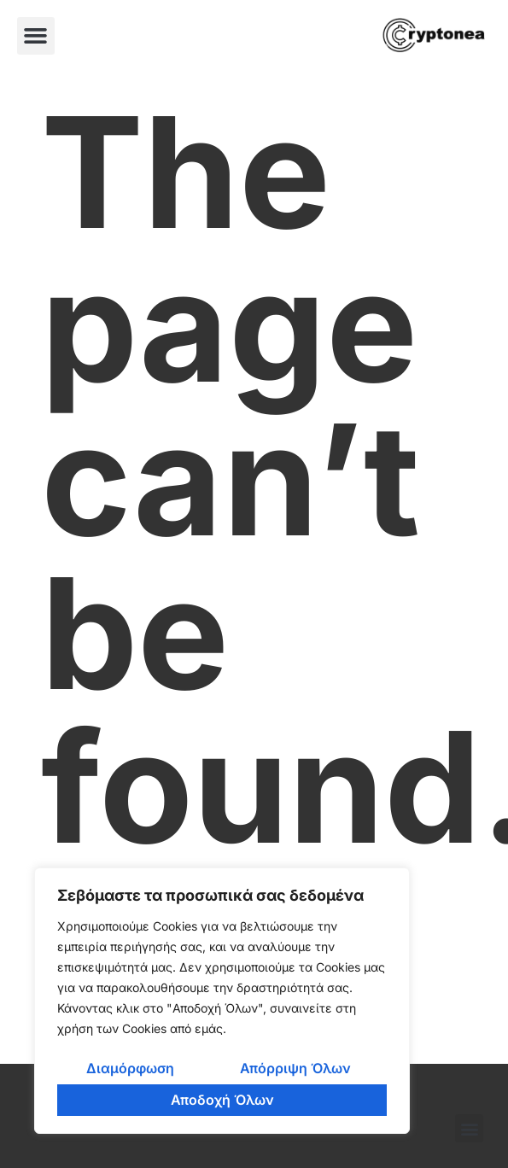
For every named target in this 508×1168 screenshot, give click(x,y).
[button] (36, 36)
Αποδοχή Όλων (222, 1099)
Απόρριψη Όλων (295, 1068)
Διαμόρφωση (130, 1068)
